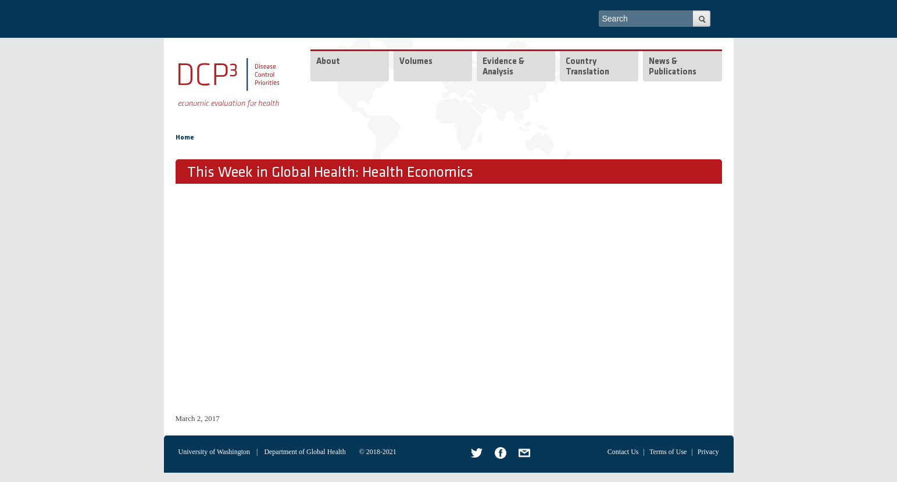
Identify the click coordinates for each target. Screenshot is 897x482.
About (328, 62)
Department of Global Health (304, 452)
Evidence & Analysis (503, 67)
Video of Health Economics (362, 297)
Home (185, 137)
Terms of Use (668, 452)
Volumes (416, 62)
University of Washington (214, 452)
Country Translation (587, 67)
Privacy (708, 452)
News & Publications (672, 67)
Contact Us (623, 452)
